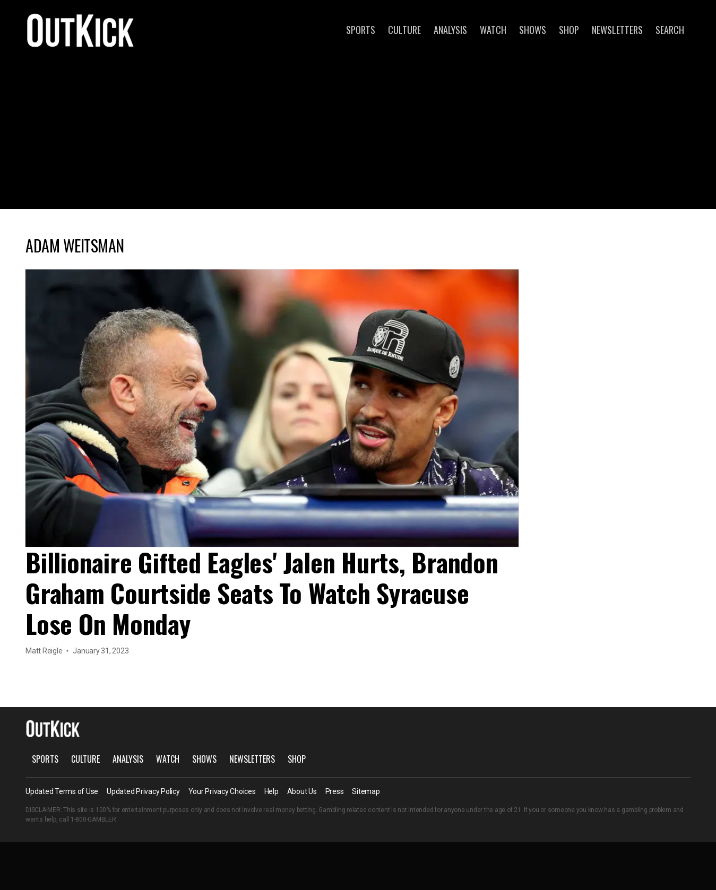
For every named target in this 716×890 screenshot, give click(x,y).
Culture (404, 30)
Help (271, 791)
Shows (532, 30)
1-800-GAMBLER (93, 819)
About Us (302, 791)
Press (334, 791)
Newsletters (617, 30)
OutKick (80, 30)
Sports (360, 30)
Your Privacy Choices (222, 791)
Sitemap (365, 791)
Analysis (450, 30)
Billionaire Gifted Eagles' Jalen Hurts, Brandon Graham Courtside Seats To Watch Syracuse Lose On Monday (261, 592)
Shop (569, 30)
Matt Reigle (43, 651)
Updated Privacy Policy (143, 791)
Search (669, 30)
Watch (493, 30)
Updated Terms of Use (61, 791)
